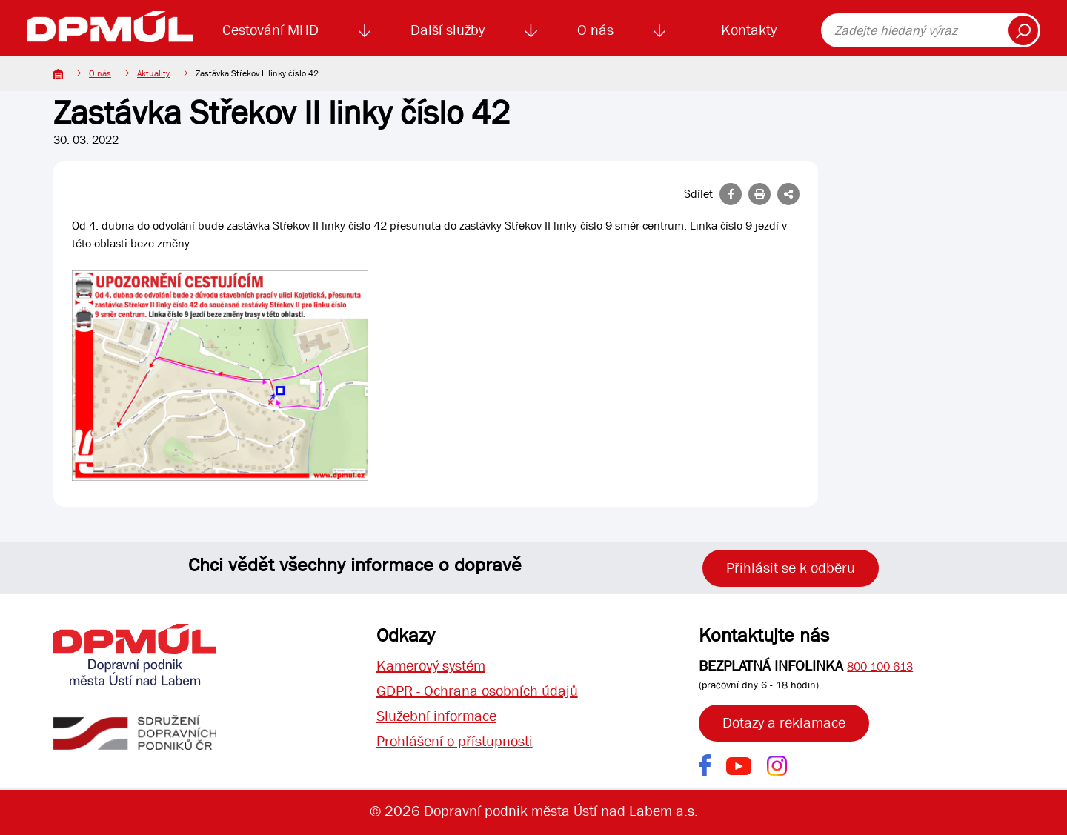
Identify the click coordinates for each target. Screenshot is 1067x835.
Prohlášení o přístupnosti (454, 741)
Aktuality (153, 73)
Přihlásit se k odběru (790, 568)
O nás (595, 30)
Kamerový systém (430, 665)
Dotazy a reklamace (783, 722)
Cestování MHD (270, 30)
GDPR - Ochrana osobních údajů (477, 691)
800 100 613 (880, 666)
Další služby (447, 30)
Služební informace (436, 716)
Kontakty (749, 30)
